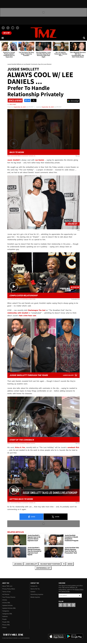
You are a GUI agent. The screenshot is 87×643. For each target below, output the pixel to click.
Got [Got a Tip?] (6, 33)
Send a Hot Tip (35, 589)
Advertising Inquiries (36, 594)
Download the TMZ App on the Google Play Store (74, 636)
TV (63, 564)
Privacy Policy (79, 589)
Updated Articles (7, 605)
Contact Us (33, 586)
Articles (4, 600)
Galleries (5, 616)
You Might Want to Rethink (50, 564)
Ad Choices (5, 594)
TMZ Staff (12, 104)
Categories (5, 611)
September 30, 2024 (48, 107)
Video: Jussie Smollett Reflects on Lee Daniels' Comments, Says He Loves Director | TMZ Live (21, 502)
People (4, 619)
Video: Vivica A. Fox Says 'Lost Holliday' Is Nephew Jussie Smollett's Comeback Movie (21, 443)
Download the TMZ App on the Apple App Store (56, 636)
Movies (69, 564)
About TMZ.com (7, 586)
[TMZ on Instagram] (17, 27)
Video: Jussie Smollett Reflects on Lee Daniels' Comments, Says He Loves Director (21, 156)
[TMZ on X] (8, 27)
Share (31, 517)
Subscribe (80, 596)
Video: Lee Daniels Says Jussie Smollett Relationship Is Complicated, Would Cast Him (21, 299)
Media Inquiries (35, 597)
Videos (4, 627)
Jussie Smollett (31, 564)
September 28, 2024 (20, 107)
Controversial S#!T (43, 568)
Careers (32, 591)
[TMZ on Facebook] (3, 27)
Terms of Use (6, 591)
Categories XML (7, 614)
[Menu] (3, 38)
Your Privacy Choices (8, 597)
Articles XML (6, 602)
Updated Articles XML (9, 608)
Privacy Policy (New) (8, 589)
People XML (6, 622)
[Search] (84, 38)
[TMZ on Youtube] (12, 27)
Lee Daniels (18, 564)
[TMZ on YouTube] (69, 605)
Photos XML (6, 625)
